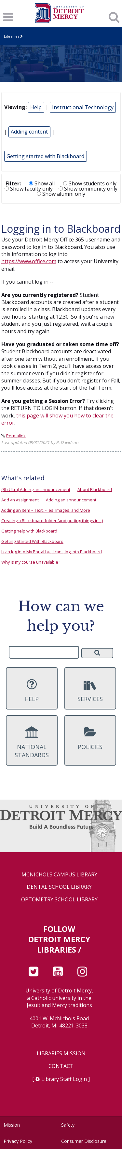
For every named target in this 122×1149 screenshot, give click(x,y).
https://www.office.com (28, 261)
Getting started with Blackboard (45, 156)
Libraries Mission (61, 1053)
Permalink (16, 436)
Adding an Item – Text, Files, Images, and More (45, 510)
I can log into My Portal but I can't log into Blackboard (51, 552)
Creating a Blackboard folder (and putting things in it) (52, 520)
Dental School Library (59, 887)
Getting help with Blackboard (29, 531)
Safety (68, 1125)
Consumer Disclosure (83, 1141)
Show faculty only (29, 188)
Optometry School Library (59, 900)
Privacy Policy (18, 1141)
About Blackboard (94, 489)
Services (90, 690)
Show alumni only (61, 193)
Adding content (29, 131)
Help (36, 107)
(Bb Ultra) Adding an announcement (35, 489)
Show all (42, 183)
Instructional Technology (83, 107)
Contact (61, 1066)
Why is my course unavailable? (30, 562)
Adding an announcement (71, 500)
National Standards (31, 742)
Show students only (89, 183)
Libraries (11, 36)
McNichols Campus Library (59, 875)
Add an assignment (20, 500)
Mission (12, 1125)
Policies (90, 738)
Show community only (88, 188)
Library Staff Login (64, 1079)
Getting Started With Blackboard (32, 541)
